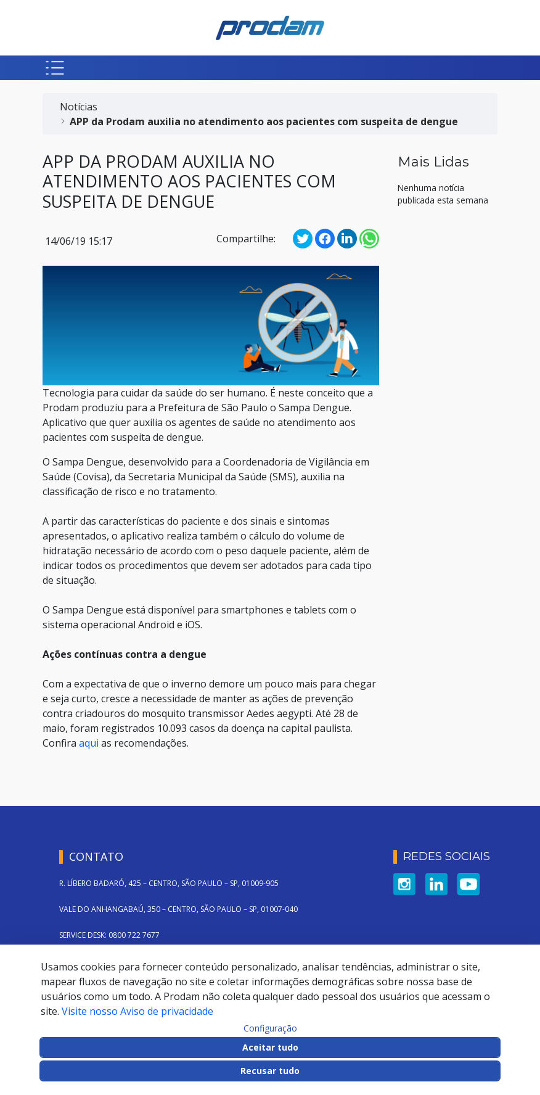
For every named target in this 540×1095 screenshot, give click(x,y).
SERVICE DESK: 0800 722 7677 (109, 935)
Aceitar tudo (270, 1047)
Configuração (270, 1028)
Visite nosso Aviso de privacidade (137, 1011)
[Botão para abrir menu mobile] (55, 67)
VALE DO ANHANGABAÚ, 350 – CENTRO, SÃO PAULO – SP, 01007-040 (178, 909)
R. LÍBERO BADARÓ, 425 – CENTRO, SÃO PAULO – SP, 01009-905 (169, 883)
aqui (89, 743)
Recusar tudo (270, 1071)
